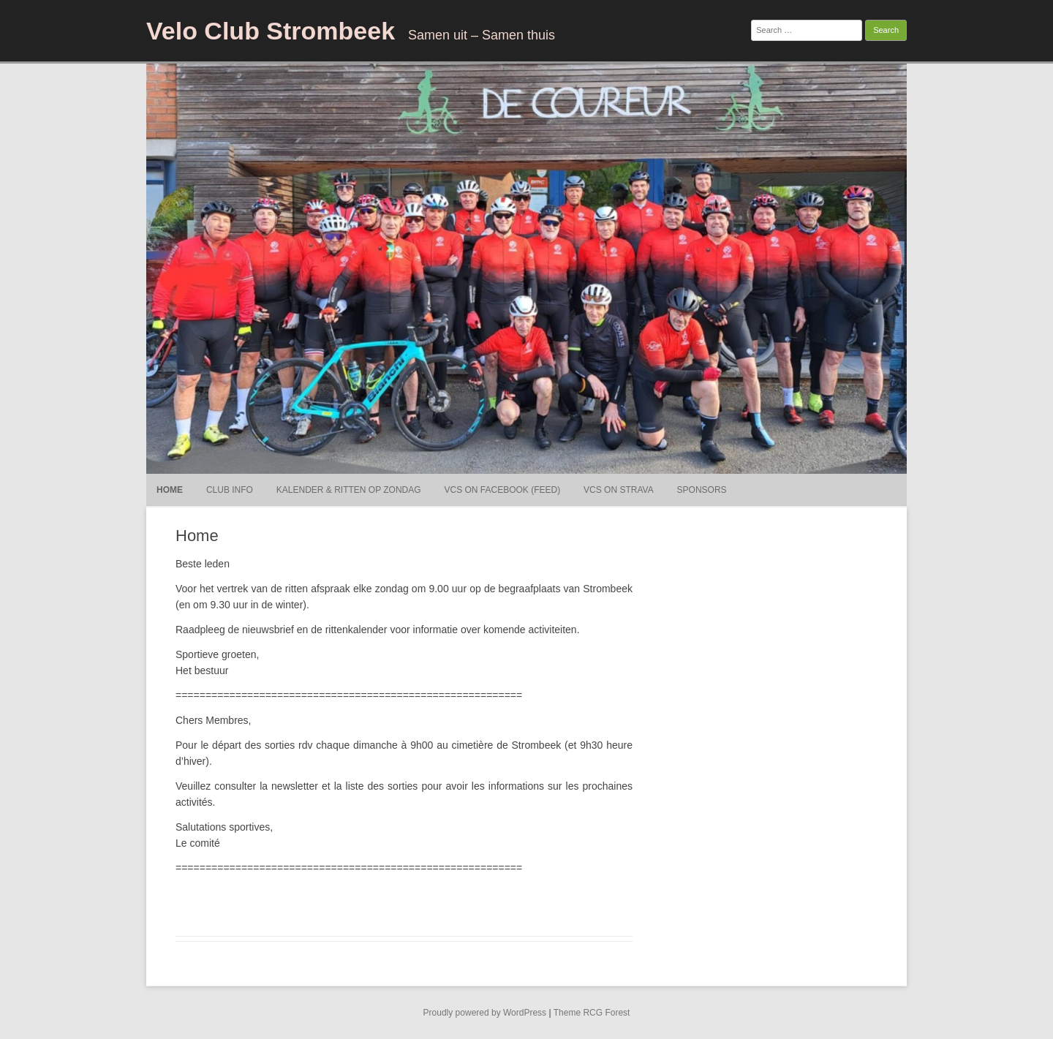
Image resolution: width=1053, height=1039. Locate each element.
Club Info (229, 490)
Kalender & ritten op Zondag (348, 490)
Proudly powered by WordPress (485, 1013)
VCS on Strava (619, 490)
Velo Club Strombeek (270, 31)
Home (169, 490)
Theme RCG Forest (592, 1013)
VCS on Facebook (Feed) (503, 490)
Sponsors (702, 490)
